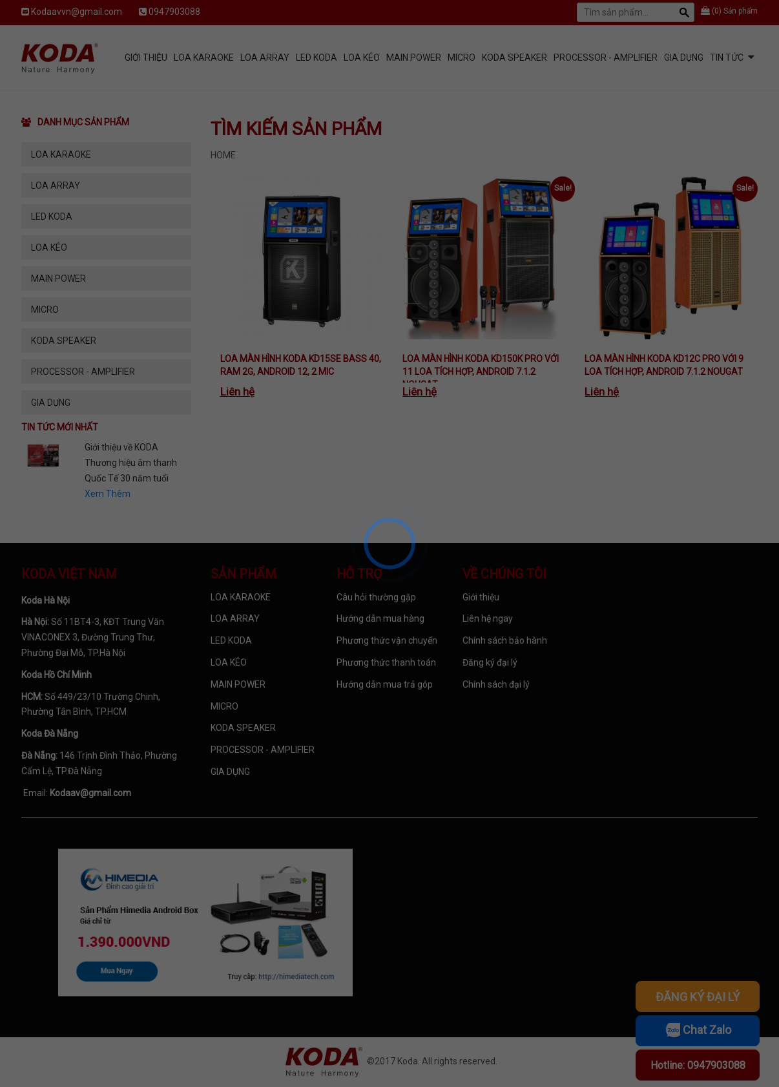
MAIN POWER (413, 57)
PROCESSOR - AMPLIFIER (606, 57)
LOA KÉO (362, 57)
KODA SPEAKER (514, 57)
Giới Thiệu (146, 57)
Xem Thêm (107, 494)
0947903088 (174, 11)
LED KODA (316, 57)
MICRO (461, 57)
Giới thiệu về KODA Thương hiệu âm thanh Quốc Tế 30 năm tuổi (131, 462)
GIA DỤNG (683, 57)
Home (223, 155)
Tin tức (726, 57)
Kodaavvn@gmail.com (76, 11)
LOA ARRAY (264, 57)
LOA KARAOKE (204, 57)
